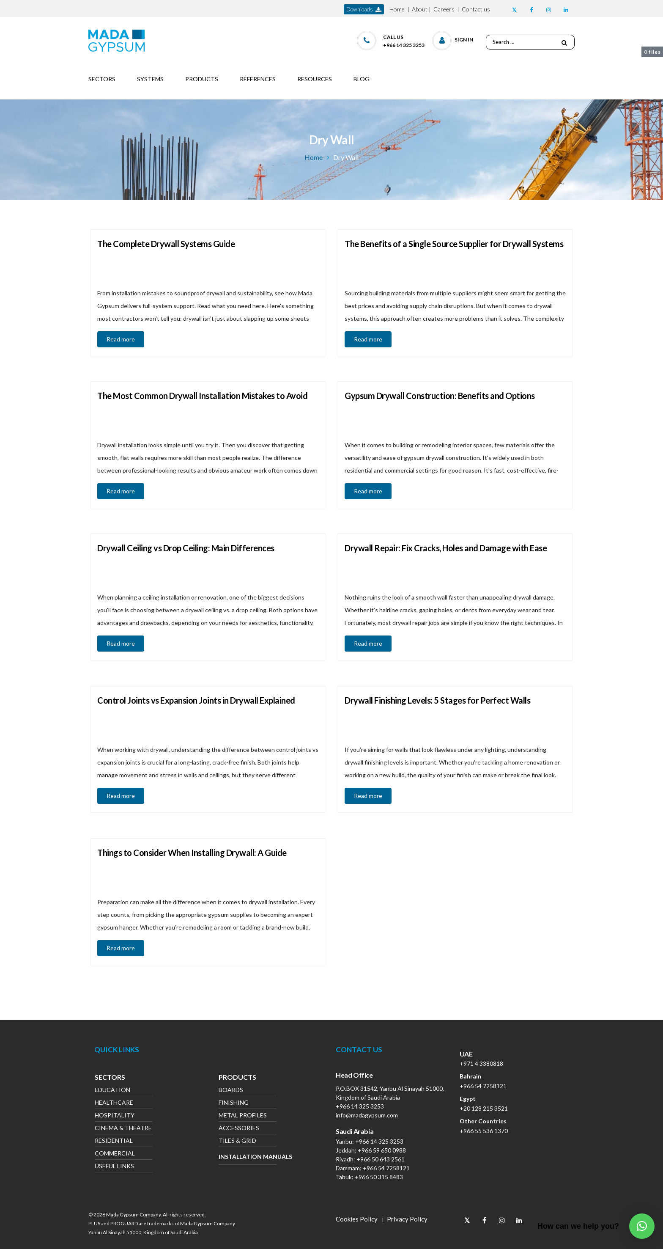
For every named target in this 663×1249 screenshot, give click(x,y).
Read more (121, 339)
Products (237, 1078)
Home (397, 9)
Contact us (476, 9)
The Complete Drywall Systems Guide (166, 244)
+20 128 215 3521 (484, 1108)
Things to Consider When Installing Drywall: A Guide (192, 852)
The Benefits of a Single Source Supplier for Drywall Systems (454, 244)
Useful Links (114, 1166)
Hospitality (114, 1116)
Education (112, 1090)
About (419, 9)
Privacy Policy (407, 1219)
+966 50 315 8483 (379, 1176)
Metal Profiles (243, 1116)
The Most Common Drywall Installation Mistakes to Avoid (202, 396)
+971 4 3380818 (481, 1063)
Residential (114, 1141)
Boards (231, 1090)
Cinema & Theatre (123, 1128)
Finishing (234, 1103)
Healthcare (114, 1103)
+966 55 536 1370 (484, 1130)
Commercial (115, 1154)
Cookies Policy (357, 1219)
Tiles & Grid (237, 1141)
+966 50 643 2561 (380, 1159)
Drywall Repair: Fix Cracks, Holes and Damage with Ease (446, 548)
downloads (363, 9)
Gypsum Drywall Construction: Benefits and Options (440, 396)
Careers (444, 9)
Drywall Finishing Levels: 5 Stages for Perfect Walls (437, 700)
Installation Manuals (248, 1156)
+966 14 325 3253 (360, 1106)
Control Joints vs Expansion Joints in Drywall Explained (196, 700)
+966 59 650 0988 (382, 1150)
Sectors (110, 1078)
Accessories (239, 1128)
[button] (453, 39)
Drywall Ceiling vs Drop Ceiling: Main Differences (185, 548)
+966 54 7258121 (386, 1168)
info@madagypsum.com (367, 1115)
